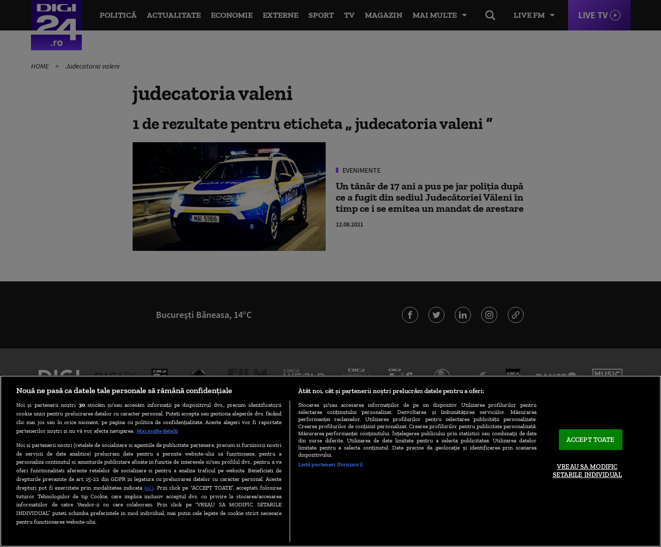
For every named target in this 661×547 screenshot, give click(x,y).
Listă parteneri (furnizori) (330, 464)
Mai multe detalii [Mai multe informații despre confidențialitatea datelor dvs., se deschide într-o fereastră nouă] (157, 430)
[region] (330, 461)
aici (148, 487)
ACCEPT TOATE (590, 439)
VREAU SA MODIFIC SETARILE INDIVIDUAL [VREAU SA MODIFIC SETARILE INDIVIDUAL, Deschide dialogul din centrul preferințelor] (587, 471)
